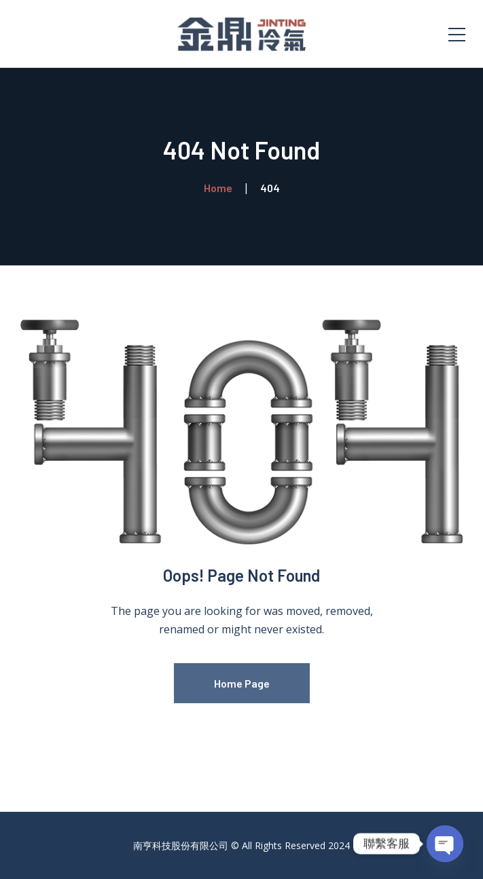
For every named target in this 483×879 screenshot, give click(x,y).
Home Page (242, 683)
